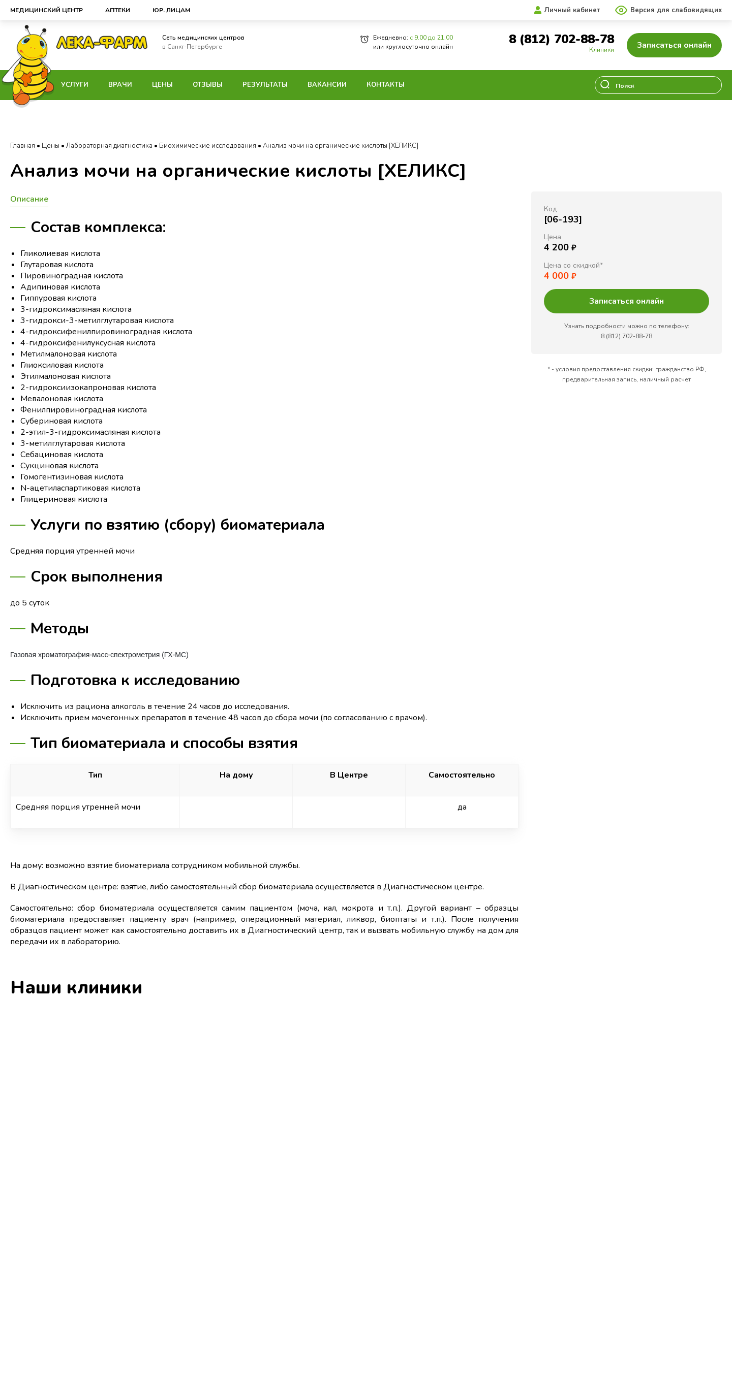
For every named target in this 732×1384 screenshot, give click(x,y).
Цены (162, 84)
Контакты (386, 84)
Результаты (265, 84)
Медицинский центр (46, 10)
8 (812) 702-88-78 (561, 39)
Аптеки (117, 10)
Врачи (120, 84)
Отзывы (208, 84)
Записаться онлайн (674, 45)
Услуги (74, 84)
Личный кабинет (572, 10)
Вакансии (327, 84)
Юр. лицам (171, 10)
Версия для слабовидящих (676, 10)
